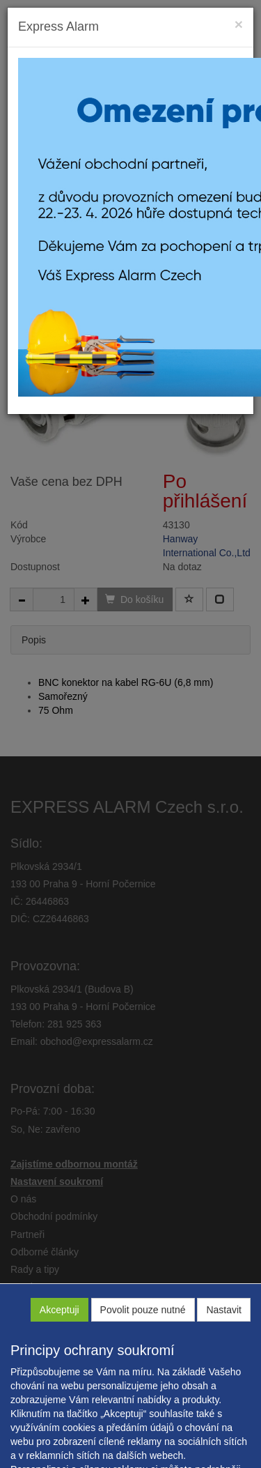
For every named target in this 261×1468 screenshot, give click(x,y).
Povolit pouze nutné (143, 1309)
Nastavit (224, 1309)
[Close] (239, 24)
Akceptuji (59, 1309)
